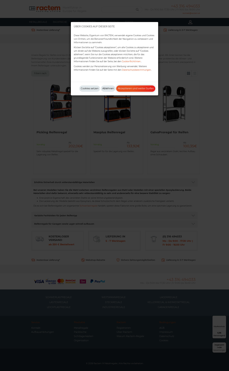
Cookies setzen (90, 88)
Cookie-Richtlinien (131, 61)
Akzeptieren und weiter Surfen (136, 88)
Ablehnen (108, 88)
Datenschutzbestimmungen (136, 70)
